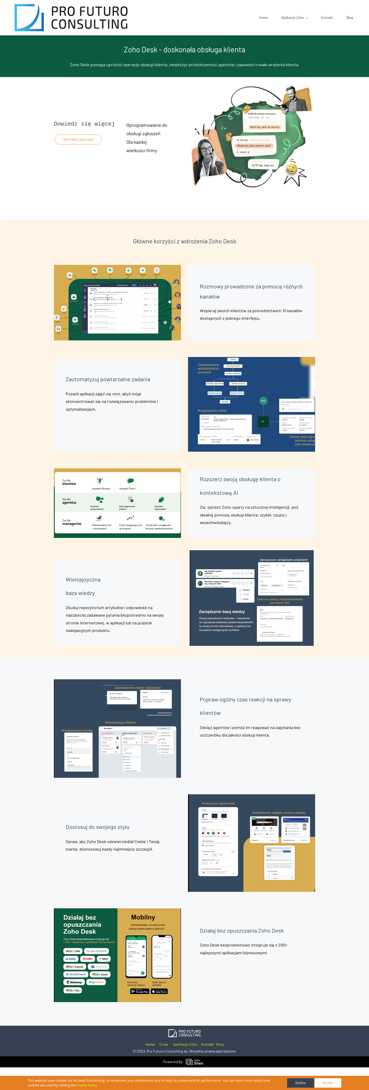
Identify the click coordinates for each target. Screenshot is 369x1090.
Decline (300, 1083)
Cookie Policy (87, 1085)
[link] (184, 1055)
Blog (220, 1067)
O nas (163, 1067)
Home (150, 1067)
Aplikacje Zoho (185, 1067)
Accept (328, 1083)
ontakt (208, 1067)
